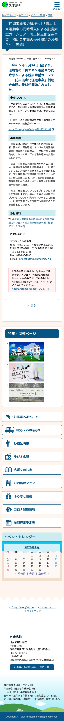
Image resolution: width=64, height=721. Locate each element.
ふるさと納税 (23, 496)
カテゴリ (23, 15)
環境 (50, 15)
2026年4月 (32, 547)
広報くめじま (23, 469)
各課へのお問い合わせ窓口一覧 (32, 667)
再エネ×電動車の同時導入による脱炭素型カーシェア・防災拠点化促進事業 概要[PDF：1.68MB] (31, 222)
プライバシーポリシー (22, 607)
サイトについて (47, 607)
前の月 (22, 574)
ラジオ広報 (21, 456)
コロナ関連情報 (24, 509)
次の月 (42, 574)
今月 (32, 574)
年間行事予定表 (24, 522)
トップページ (9, 15)
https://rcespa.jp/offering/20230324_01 (31, 129)
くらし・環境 (38, 15)
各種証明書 (21, 443)
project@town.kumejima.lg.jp (35, 258)
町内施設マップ (24, 483)
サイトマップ (34, 611)
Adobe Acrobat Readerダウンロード (31, 288)
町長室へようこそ (26, 417)
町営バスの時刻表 (28, 430)
